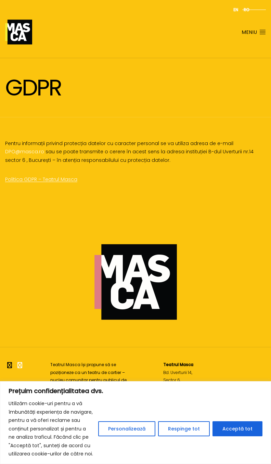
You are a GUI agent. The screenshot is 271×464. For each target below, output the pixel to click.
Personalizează (126, 428)
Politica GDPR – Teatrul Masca (41, 179)
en (235, 10)
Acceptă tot (237, 428)
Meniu (254, 32)
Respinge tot (184, 428)
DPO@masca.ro (24, 151)
